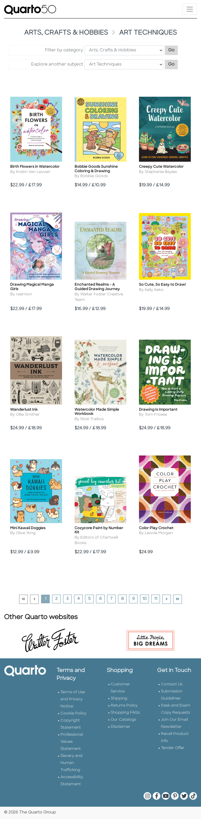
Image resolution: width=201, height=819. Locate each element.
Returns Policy (124, 706)
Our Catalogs (123, 720)
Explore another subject (57, 64)
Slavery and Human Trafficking (71, 763)
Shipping (119, 699)
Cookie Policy (73, 713)
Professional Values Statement (71, 742)
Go (173, 49)
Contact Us (171, 684)
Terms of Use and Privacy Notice (72, 699)
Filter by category (64, 50)
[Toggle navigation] (189, 9)
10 (145, 599)
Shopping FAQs (125, 713)
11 (157, 599)
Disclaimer (120, 727)
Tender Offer (173, 748)
